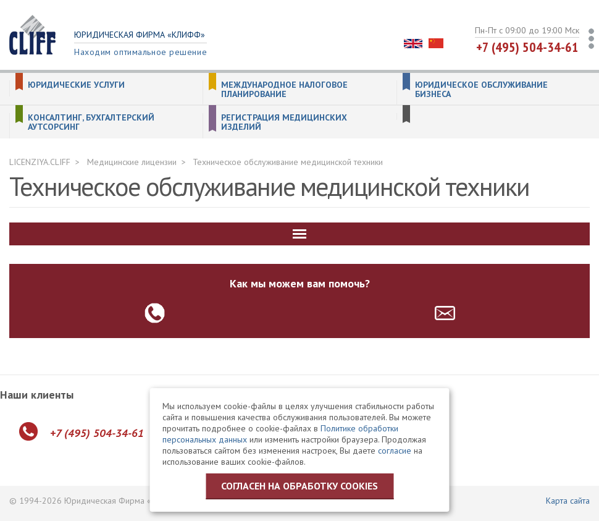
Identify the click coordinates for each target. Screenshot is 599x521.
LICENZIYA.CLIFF (39, 161)
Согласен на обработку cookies (299, 486)
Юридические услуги (76, 85)
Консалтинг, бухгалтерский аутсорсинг (91, 122)
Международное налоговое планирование (284, 89)
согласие (394, 450)
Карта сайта (568, 500)
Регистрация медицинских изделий (284, 122)
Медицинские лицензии (132, 161)
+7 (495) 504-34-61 (527, 47)
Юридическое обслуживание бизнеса (481, 89)
